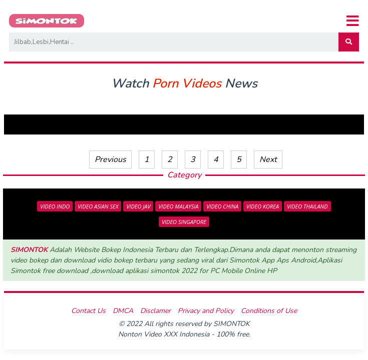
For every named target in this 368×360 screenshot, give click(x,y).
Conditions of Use (269, 311)
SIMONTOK (29, 249)
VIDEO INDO (55, 206)
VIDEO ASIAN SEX (98, 206)
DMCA (123, 311)
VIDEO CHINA (222, 206)
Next (268, 159)
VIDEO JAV (138, 206)
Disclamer (155, 311)
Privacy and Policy (206, 311)
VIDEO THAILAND (307, 206)
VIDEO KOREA (262, 206)
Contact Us (88, 311)
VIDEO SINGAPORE (184, 222)
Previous (110, 159)
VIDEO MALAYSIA (178, 206)
